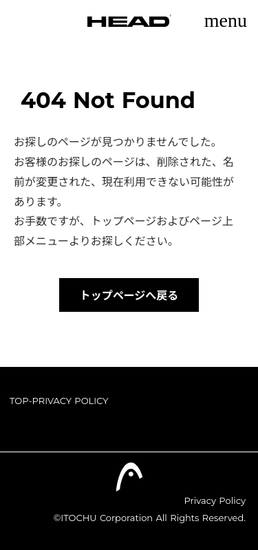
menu (225, 20)
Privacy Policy (215, 500)
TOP (19, 400)
